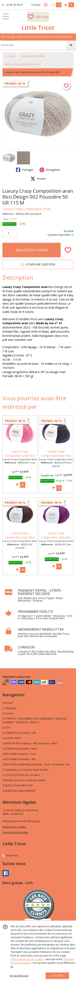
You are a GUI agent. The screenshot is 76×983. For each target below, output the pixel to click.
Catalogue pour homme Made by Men (25, 769)
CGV (6, 727)
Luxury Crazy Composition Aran (26, 209)
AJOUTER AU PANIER (31, 250)
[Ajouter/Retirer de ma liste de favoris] (68, 250)
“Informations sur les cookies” (28, 959)
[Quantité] (10, 233)
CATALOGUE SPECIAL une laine (21, 775)
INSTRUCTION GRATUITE (17, 785)
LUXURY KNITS (11, 738)
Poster (38, 178)
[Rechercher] (71, 45)
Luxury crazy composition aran (22, 64)
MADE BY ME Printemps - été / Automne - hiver (29, 743)
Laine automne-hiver (33, 56)
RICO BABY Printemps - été (18, 759)
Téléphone (10, 855)
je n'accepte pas (19, 975)
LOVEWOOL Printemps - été (19, 733)
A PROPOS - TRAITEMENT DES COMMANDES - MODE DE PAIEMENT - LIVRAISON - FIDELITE (34, 720)
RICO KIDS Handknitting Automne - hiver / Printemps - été (36, 764)
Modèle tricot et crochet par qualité (23, 780)
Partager (24, 169)
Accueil (10, 56)
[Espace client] (45, 5)
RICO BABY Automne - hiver (19, 754)
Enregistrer (50, 169)
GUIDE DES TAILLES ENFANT (19, 791)
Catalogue (9, 708)
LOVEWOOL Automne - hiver (19, 748)
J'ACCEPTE (57, 975)
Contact (35, 4)
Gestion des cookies (14, 827)
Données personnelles (15, 832)
